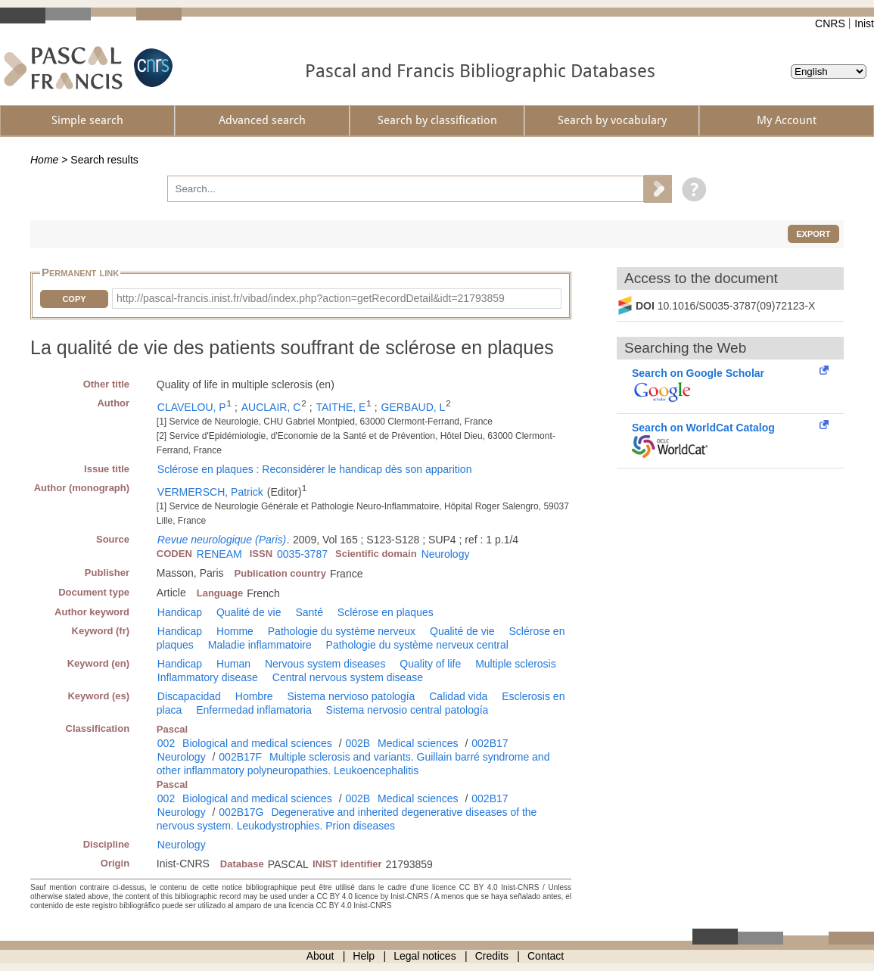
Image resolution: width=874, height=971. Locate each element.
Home (44, 160)
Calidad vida (458, 696)
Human (233, 664)
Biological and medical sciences (257, 743)
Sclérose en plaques (385, 612)
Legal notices (424, 956)
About (320, 956)
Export (813, 233)
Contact (545, 956)
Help (364, 956)
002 (166, 743)
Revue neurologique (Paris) (221, 540)
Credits (492, 956)
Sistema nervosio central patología (407, 710)
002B (357, 743)
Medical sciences (418, 743)
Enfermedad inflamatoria (254, 710)
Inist (864, 23)
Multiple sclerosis (515, 664)
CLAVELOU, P (191, 407)
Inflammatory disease (207, 677)
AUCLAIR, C (271, 407)
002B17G (241, 812)
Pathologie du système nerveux (341, 631)
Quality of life (430, 664)
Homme (234, 631)
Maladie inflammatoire (260, 645)
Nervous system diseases (325, 664)
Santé (309, 612)
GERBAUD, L (413, 407)
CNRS (830, 23)
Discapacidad (189, 696)
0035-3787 (302, 554)
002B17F (240, 757)
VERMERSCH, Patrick (210, 492)
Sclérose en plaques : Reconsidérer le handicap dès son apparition (314, 469)
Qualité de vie (248, 612)
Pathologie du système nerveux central (417, 645)
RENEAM (219, 554)
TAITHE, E (341, 407)
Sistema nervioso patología (351, 696)
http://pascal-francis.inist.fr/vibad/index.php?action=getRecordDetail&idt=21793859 (311, 298)
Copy (74, 298)
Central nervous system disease (347, 677)
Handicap (179, 612)
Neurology (445, 554)
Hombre (254, 696)
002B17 (489, 743)
